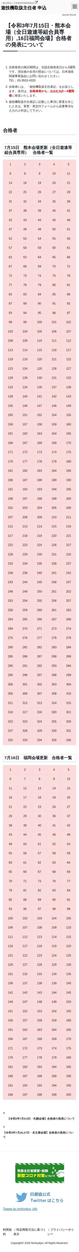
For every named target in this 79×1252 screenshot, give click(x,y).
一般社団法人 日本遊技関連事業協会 (17, 3)
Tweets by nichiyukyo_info (20, 1208)
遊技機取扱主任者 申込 (23, 7)
